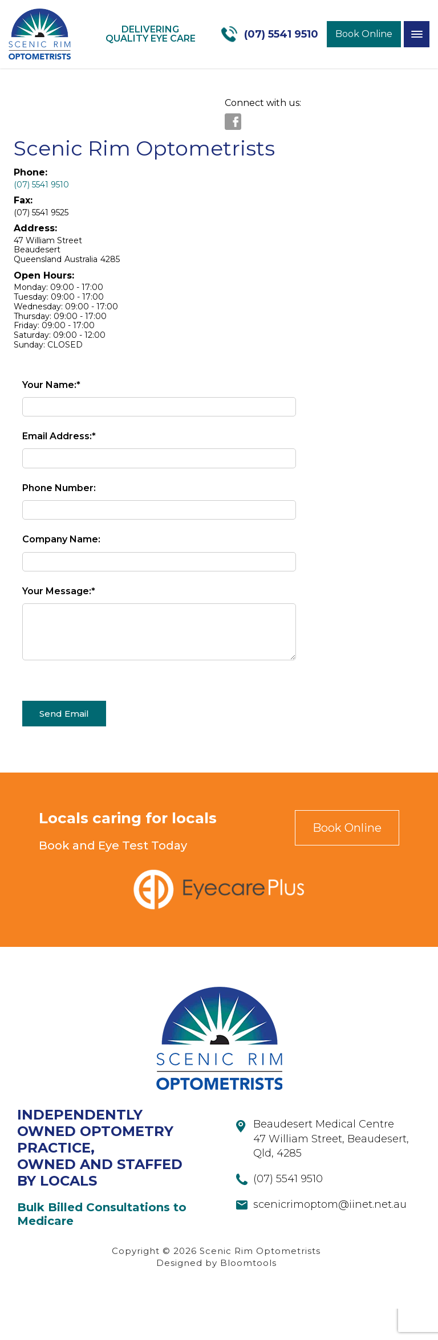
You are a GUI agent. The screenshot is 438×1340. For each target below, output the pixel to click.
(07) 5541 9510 (281, 34)
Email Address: (57, 436)
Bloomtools (248, 1294)
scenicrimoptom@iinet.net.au (330, 1235)
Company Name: (61, 539)
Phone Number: (59, 488)
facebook (233, 121)
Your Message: (56, 591)
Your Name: (49, 384)
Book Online (363, 33)
